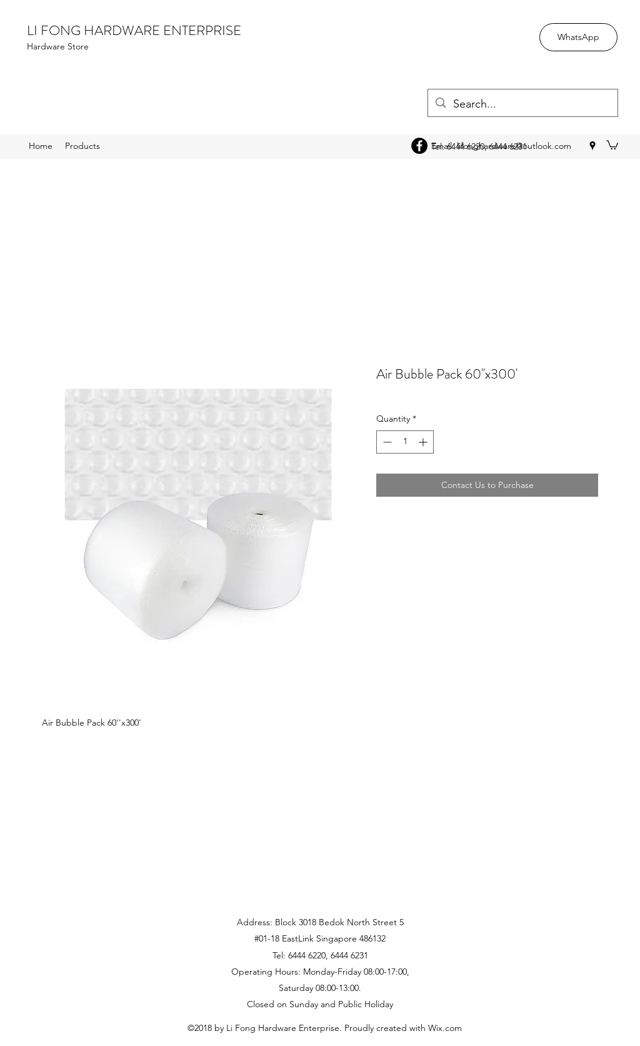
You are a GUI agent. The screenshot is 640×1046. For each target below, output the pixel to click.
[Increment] (424, 442)
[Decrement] (386, 442)
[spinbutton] (405, 442)
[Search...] (522, 104)
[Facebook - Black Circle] (419, 146)
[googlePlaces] (592, 146)
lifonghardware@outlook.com (514, 145)
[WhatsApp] (578, 37)
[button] (612, 145)
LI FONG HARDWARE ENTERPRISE (134, 30)
